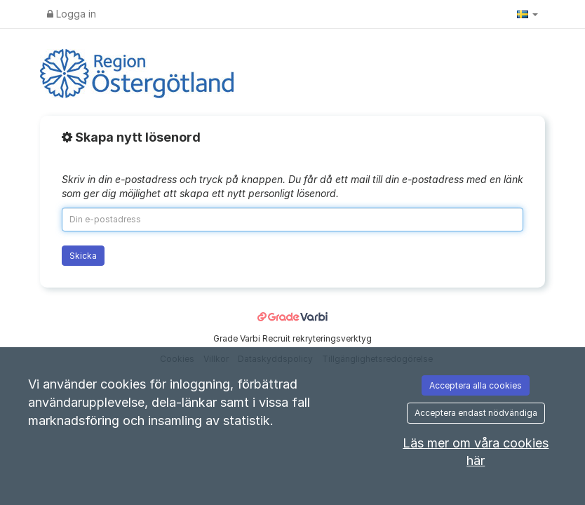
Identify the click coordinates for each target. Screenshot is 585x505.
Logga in (71, 14)
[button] (527, 14)
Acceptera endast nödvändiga (476, 413)
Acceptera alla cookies (475, 385)
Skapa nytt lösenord (131, 137)
